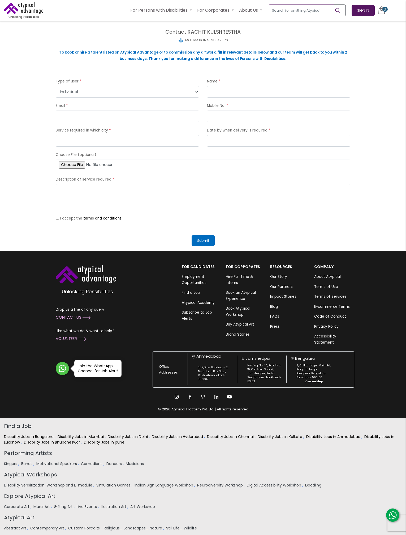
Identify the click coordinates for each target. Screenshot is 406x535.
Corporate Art (17, 506)
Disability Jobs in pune (105, 442)
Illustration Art (114, 506)
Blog (274, 306)
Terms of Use (326, 286)
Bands (27, 463)
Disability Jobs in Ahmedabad (333, 436)
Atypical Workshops (30, 474)
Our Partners (281, 286)
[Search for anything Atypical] (301, 10)
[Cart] (381, 10)
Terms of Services (330, 296)
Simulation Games (114, 485)
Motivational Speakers (57, 463)
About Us (249, 10)
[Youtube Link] (229, 397)
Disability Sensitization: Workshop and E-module (48, 485)
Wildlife (191, 528)
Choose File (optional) (76, 154)
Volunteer (71, 338)
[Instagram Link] (176, 397)
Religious (112, 528)
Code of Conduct (330, 316)
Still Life (173, 528)
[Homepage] (23, 10)
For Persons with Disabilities (159, 10)
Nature (156, 528)
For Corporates (214, 10)
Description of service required (85, 179)
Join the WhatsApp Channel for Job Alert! (96, 368)
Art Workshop (143, 506)
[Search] (340, 10)
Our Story (278, 276)
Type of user (68, 81)
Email (62, 105)
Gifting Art (64, 506)
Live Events (87, 506)
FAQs (274, 316)
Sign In (363, 10)
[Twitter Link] (203, 397)
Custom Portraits (84, 528)
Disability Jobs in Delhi (128, 436)
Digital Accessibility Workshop (274, 485)
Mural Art (42, 506)
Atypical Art (19, 517)
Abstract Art (15, 528)
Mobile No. (217, 105)
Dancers (114, 463)
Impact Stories (283, 296)
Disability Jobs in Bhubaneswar (52, 442)
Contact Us (73, 317)
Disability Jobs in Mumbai (81, 436)
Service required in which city (83, 130)
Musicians (135, 463)
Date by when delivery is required (238, 130)
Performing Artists (28, 453)
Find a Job (191, 292)
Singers (11, 463)
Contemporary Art (47, 528)
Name (214, 81)
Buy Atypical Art (240, 324)
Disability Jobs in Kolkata (280, 436)
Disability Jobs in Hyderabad (178, 436)
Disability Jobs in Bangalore (29, 436)
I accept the (91, 218)
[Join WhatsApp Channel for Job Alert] (62, 368)
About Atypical (327, 276)
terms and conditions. (102, 218)
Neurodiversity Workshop (220, 485)
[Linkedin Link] (216, 397)
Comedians (92, 463)
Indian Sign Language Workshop (164, 485)
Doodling (313, 485)
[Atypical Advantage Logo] (86, 274)
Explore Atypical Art (29, 496)
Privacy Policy (326, 326)
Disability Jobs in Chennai (231, 436)
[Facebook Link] (189, 397)
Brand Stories (238, 334)
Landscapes (135, 528)
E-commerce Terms (332, 306)
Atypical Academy (198, 302)
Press (275, 326)
